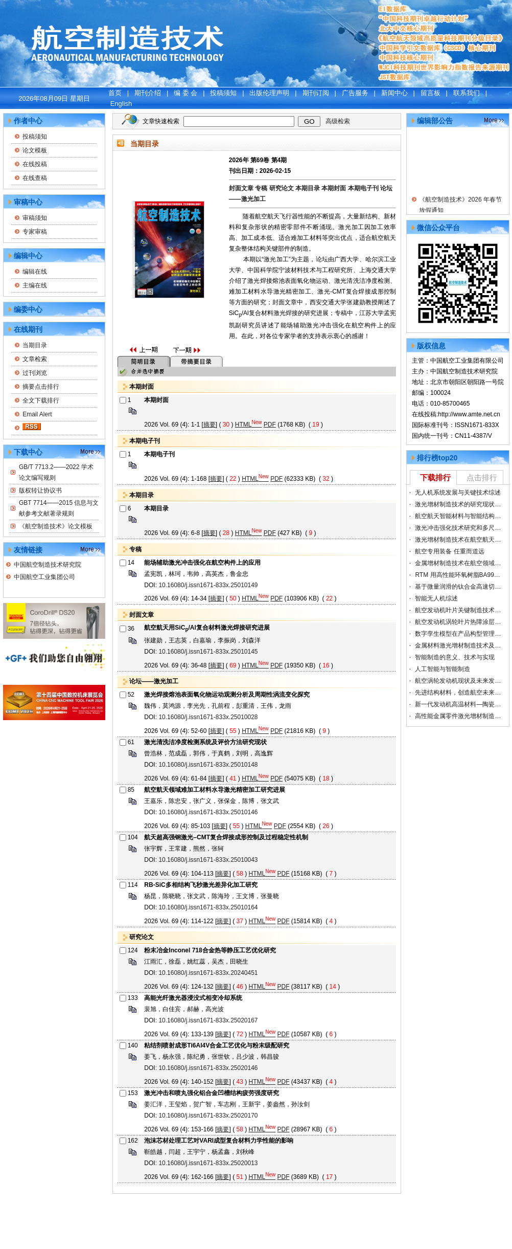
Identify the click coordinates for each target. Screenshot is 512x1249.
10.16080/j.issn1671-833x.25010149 (208, 585)
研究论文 (282, 188)
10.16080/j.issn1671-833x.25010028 (208, 717)
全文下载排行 (40, 400)
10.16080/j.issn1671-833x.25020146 (208, 1068)
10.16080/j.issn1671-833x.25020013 (208, 1163)
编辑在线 (34, 271)
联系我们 (466, 93)
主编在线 (34, 285)
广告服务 (355, 93)
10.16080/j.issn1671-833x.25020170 (208, 1115)
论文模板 (34, 150)
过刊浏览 (34, 372)
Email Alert (37, 414)
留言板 (430, 93)
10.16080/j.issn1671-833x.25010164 (208, 907)
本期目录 (308, 188)
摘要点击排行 (40, 386)
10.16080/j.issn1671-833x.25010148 (208, 764)
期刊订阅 (315, 93)
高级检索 (337, 121)
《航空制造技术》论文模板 (55, 526)
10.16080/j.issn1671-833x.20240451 (208, 972)
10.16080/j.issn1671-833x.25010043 (208, 859)
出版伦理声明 (269, 93)
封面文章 (242, 188)
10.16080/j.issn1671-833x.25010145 (208, 651)
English (121, 103)
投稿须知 (223, 93)
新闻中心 (394, 93)
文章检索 (34, 359)
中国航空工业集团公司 (44, 577)
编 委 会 (185, 93)
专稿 (262, 188)
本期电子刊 (364, 188)
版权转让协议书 (40, 490)
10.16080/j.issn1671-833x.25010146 (208, 812)
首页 (115, 93)
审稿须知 (34, 217)
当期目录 (34, 345)
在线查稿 (34, 178)
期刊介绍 (147, 93)
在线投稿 (34, 164)
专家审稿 (34, 231)
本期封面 (334, 188)
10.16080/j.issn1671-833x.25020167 (208, 1020)
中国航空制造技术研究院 (47, 564)
